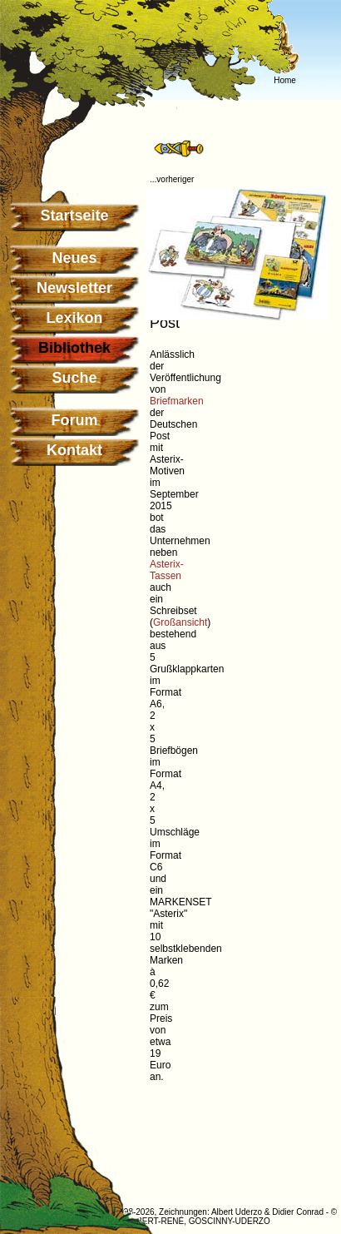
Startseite (74, 215)
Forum (75, 420)
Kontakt (74, 450)
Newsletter (74, 288)
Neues (74, 258)
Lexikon (74, 318)
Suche (74, 377)
